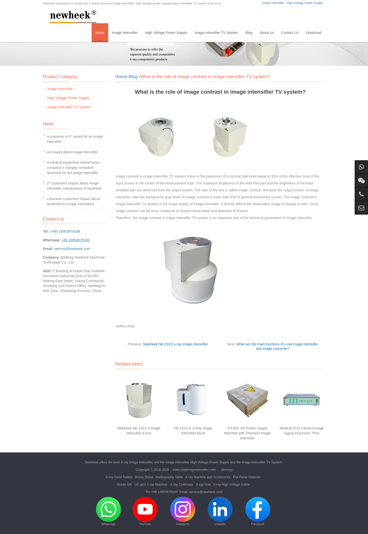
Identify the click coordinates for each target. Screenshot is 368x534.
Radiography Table (169, 477)
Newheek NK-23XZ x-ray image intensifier (175, 344)
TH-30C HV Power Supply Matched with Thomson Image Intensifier (247, 433)
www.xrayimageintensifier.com (194, 469)
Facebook (257, 511)
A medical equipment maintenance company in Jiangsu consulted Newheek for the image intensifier (73, 167)
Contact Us (289, 33)
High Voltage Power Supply (305, 3)
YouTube (145, 511)
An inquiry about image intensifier (72, 152)
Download (313, 33)
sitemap (227, 469)
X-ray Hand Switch (119, 477)
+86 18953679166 (165, 492)
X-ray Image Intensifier (137, 462)
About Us (267, 33)
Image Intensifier (273, 3)
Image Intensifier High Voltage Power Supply (197, 462)
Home (100, 33)
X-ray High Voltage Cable (231, 484)
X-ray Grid (203, 484)
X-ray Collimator (181, 484)
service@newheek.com (72, 249)
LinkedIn (220, 511)
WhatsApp (108, 511)
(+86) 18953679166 (65, 231)
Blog (248, 33)
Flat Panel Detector (247, 477)
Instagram (182, 511)
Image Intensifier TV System (216, 33)
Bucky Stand (144, 477)
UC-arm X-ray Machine (150, 484)
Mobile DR (124, 484)
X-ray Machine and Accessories (207, 477)
